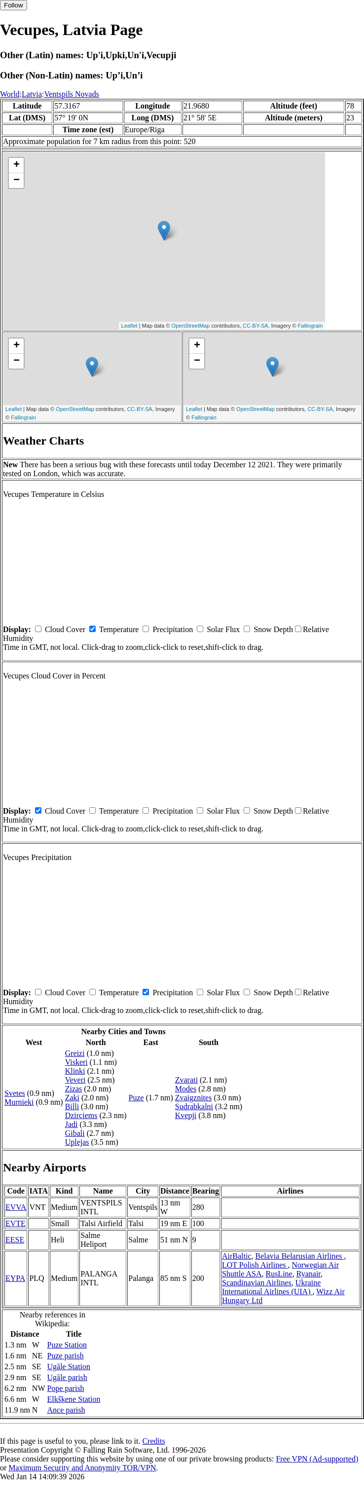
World (10, 94)
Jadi (71, 1124)
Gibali (75, 1133)
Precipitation (172, 629)
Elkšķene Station (74, 1399)
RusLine (278, 1274)
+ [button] (16, 165)
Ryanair (308, 1274)
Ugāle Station (69, 1366)
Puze (136, 1097)
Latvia (32, 94)
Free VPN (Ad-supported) (317, 1459)
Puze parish (65, 1355)
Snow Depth (273, 629)
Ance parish (66, 1410)
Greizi (75, 1053)
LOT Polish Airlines (255, 1265)
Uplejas (77, 1142)
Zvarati (186, 1080)
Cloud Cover (65, 629)
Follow (13, 5)
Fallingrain (310, 326)
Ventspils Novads (71, 94)
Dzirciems (81, 1115)
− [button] (16, 180)
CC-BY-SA (255, 326)
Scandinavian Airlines (256, 1282)
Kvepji (186, 1115)
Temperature (119, 629)
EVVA (15, 1207)
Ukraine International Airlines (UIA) (271, 1287)
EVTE (15, 1223)
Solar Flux (223, 629)
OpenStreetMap (191, 326)
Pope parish (65, 1388)
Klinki (75, 1071)
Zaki (72, 1097)
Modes (186, 1089)
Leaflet (129, 326)
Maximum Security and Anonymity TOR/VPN (82, 1467)
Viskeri (76, 1062)
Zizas (73, 1089)
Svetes (14, 1093)
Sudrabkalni (194, 1106)
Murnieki (19, 1102)
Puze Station (67, 1345)
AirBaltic (237, 1256)
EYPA (15, 1278)
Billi (72, 1106)
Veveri (75, 1080)
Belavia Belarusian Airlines (299, 1256)
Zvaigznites (193, 1097)
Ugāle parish (67, 1377)
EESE (14, 1240)
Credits (153, 1441)
